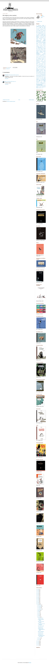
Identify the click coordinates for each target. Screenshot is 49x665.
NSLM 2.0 (38, 68)
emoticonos (44, 45)
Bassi (41, 30)
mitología (39, 64)
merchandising (44, 62)
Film (36, 48)
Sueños (44, 82)
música (40, 66)
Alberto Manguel (43, 26)
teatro (40, 83)
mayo (39, 614)
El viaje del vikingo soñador (41, 620)
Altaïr (40, 27)
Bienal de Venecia (38, 31)
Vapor (37, 87)
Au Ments (44, 28)
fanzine (43, 47)
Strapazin (41, 82)
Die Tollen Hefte (40, 42)
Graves (42, 50)
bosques (45, 31)
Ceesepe (44, 32)
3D (36, 25)
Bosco (42, 31)
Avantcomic (41, 29)
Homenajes (41, 52)
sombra (45, 81)
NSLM (45, 67)
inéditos (44, 53)
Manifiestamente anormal (39, 61)
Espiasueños (41, 46)
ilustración (37, 53)
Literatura (39, 58)
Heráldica (41, 51)
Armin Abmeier (38, 28)
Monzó (45, 64)
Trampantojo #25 (40, 634)
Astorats (41, 28)
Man (45, 60)
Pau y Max (44, 71)
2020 (38, 597)
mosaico (37, 65)
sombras (37, 82)
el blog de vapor (39, 21)
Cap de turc (38, 32)
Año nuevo (44, 27)
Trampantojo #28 (40, 618)
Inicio (19, 99)
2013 (38, 642)
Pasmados (39, 71)
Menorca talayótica (41, 631)
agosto (39, 610)
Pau (5, 81)
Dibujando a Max (41, 41)
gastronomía (38, 50)
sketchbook (37, 81)
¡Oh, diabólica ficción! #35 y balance (41, 636)
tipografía (42, 83)
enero (39, 639)
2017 (38, 601)
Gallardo (45, 49)
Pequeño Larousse (41, 72)
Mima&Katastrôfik (41, 63)
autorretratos (37, 29)
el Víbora (40, 45)
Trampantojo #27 (40, 627)
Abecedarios (39, 25)
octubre (39, 607)
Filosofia (39, 48)
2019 (38, 598)
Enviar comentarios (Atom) (11, 101)
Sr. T (39, 82)
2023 (38, 593)
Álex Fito (37, 27)
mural (45, 65)
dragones (44, 43)
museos (37, 66)
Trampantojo (39, 84)
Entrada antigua (31, 99)
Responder (6, 78)
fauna (45, 47)
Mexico (37, 63)
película (37, 72)
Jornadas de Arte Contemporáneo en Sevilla (41, 629)
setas (37, 80)
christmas (40, 33)
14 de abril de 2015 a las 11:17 (11, 81)
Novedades (41, 67)
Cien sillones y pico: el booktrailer (41, 624)
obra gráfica (42, 68)
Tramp (45, 83)
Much (43, 65)
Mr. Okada (40, 65)
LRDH (42, 59)
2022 (38, 594)
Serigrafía (44, 79)
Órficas (45, 69)
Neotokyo (42, 66)
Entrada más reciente (6, 99)
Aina (40, 26)
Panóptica (37, 70)
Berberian (44, 30)
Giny (40, 50)
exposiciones (40, 47)
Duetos (37, 44)
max (42, 15)
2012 (38, 643)
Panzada (41, 70)
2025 (38, 590)
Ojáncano (42, 69)
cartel (42, 32)
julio (39, 611)
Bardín (39, 30)
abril (39, 615)
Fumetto (42, 49)
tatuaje (38, 83)
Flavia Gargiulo (38, 49)
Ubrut (37, 86)
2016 (38, 602)
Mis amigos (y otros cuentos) (41, 622)
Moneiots (42, 64)
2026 (38, 589)
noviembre (40, 606)
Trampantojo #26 (40, 632)
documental (40, 43)
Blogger (30, 662)
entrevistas (37, 46)
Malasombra (38, 60)
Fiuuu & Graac (43, 48)
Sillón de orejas (42, 80)
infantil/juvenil (8, 68)
